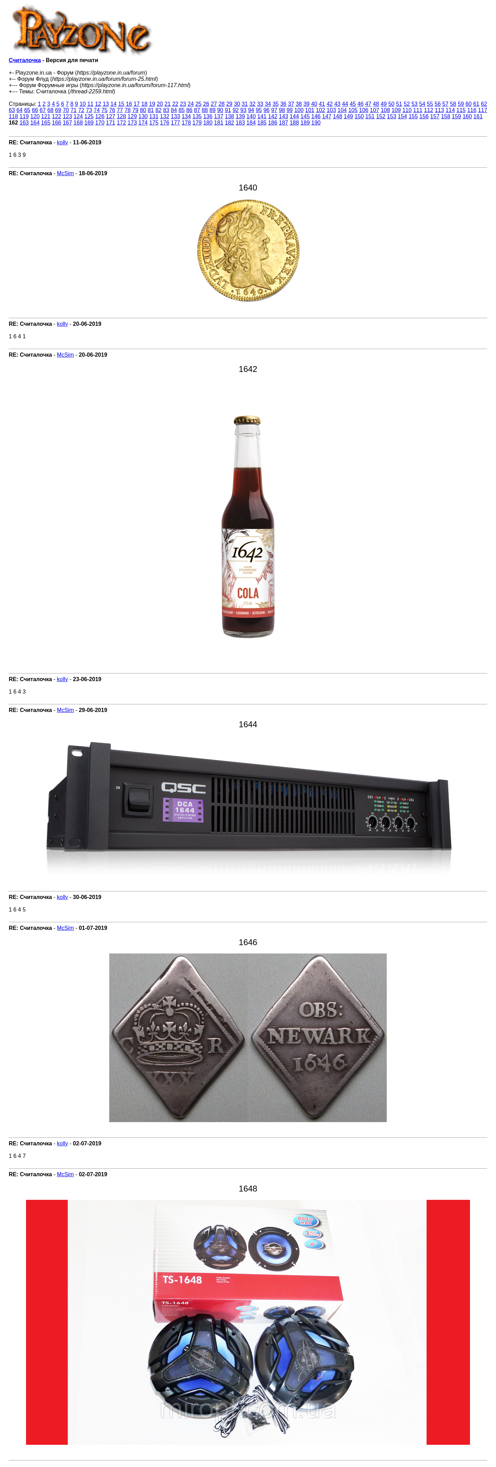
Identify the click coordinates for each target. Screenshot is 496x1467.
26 (206, 104)
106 (363, 110)
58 (453, 104)
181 (218, 123)
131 (154, 116)
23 (183, 104)
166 (56, 123)
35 (276, 104)
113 (439, 110)
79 (135, 110)
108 (385, 110)
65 (27, 110)
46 (360, 104)
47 (368, 104)
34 (268, 104)
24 (191, 104)
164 (35, 123)
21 (167, 104)
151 (370, 116)
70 (66, 110)
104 (342, 110)
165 (46, 123)
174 (143, 123)
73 (89, 110)
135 (197, 116)
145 (305, 116)
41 (322, 104)
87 (197, 110)
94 (251, 110)
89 (212, 110)
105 (353, 110)
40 (314, 104)
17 (137, 104)
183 (240, 123)
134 (186, 116)
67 (43, 110)
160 (467, 116)
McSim (65, 173)
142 (272, 116)
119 (24, 116)
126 (99, 116)
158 (445, 116)
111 (417, 110)
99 (290, 110)
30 (237, 104)
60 (468, 104)
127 (111, 116)
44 (345, 104)
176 (164, 123)
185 (262, 123)
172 (121, 123)
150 (359, 116)
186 (272, 123)
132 (164, 116)
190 (316, 123)
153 (391, 116)
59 (461, 104)
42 (329, 104)
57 (445, 104)
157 (434, 116)
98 (282, 110)
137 (218, 116)
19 (152, 104)
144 (294, 116)
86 (189, 110)
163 (24, 123)
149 (348, 116)
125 (89, 116)
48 (376, 104)
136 (208, 116)
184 (251, 123)
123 (67, 116)
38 (299, 104)
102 (320, 110)
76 (112, 110)
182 (229, 123)
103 (331, 110)
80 (143, 110)
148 (337, 116)
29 (229, 104)
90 (220, 110)
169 (89, 123)
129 (132, 116)
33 (260, 104)
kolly (62, 142)
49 (383, 104)
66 (35, 110)
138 (229, 116)
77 (120, 110)
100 (298, 110)
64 (19, 110)
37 (291, 104)
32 (252, 104)
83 (166, 110)
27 (214, 104)
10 (82, 104)
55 (430, 104)
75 (104, 110)
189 (305, 123)
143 (283, 116)
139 (240, 116)
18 (144, 104)
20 (160, 104)
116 (472, 110)
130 (143, 116)
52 (407, 104)
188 (294, 123)
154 (402, 116)
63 (12, 110)
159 (456, 116)
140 (251, 116)
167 (67, 123)
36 (283, 104)
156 (424, 116)
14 (113, 104)
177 (175, 123)
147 (327, 116)
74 (97, 110)
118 (13, 116)
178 (186, 123)
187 (283, 123)
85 (182, 110)
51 (399, 104)
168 (78, 123)
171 (111, 123)
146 (316, 116)
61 (476, 104)
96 (266, 110)
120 (35, 116)
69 (58, 110)
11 (90, 104)
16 (129, 104)
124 (78, 116)
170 (99, 123)
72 (81, 110)
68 (50, 110)
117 (482, 110)
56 (438, 104)
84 (174, 110)
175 (154, 123)
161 (478, 116)
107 (374, 110)
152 (380, 116)
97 (274, 110)
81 (151, 110)
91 (228, 110)
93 (243, 110)
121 (46, 116)
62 (484, 104)
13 (106, 104)
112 (428, 110)
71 (73, 110)
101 (310, 110)
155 (413, 116)
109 (396, 110)
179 (197, 123)
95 (259, 110)
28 (222, 104)
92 (235, 110)
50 (391, 104)
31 (245, 104)
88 (205, 110)
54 (422, 104)
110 (407, 110)
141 (262, 116)
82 (158, 110)
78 (128, 110)
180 (208, 123)
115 (461, 110)
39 (306, 104)
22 (175, 104)
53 (414, 104)
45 (353, 104)
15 (121, 104)
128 (121, 116)
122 (56, 116)
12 (98, 104)
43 (337, 104)
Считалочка (25, 60)
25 (198, 104)
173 (132, 123)
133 (175, 116)
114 (450, 110)
